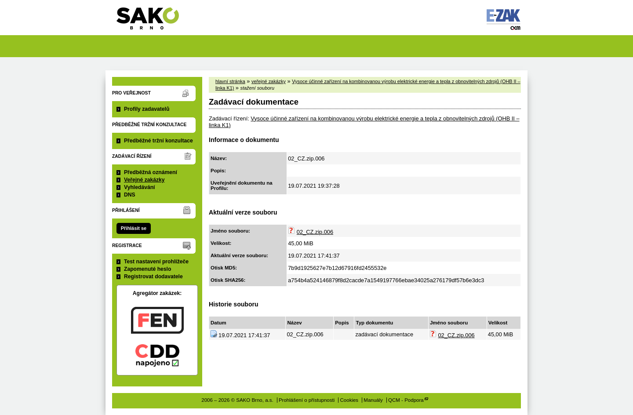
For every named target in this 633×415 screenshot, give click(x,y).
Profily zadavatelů (146, 109)
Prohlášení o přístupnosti (307, 400)
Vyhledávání (139, 187)
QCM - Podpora (406, 400)
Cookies (349, 400)
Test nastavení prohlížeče (156, 261)
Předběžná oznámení (150, 172)
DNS (129, 195)
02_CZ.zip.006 (315, 232)
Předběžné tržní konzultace (158, 141)
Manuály (373, 400)
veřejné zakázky (268, 81)
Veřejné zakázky (144, 180)
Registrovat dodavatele (153, 276)
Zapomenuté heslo (147, 269)
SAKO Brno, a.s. (153, 21)
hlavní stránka (230, 81)
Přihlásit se (133, 228)
